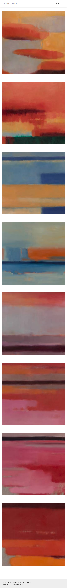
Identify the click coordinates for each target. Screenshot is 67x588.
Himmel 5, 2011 (33, 257)
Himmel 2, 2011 (33, 117)
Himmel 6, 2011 (33, 327)
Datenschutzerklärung (17, 584)
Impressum (6, 584)
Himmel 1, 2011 (33, 46)
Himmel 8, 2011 (33, 468)
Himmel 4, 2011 (33, 187)
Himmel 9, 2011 (33, 538)
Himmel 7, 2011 (33, 398)
